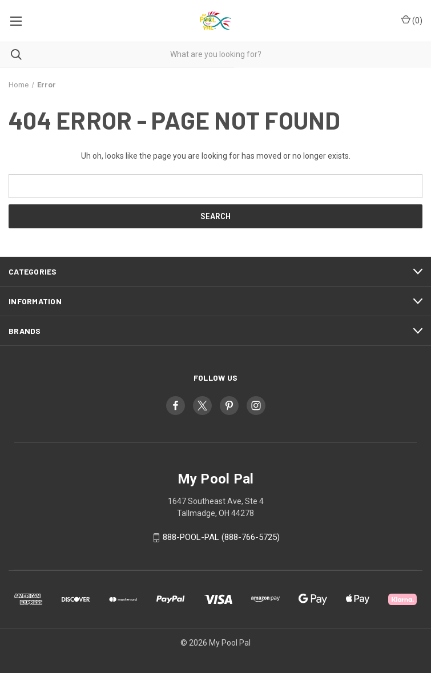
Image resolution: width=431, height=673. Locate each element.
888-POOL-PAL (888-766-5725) (221, 537)
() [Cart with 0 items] (411, 20)
